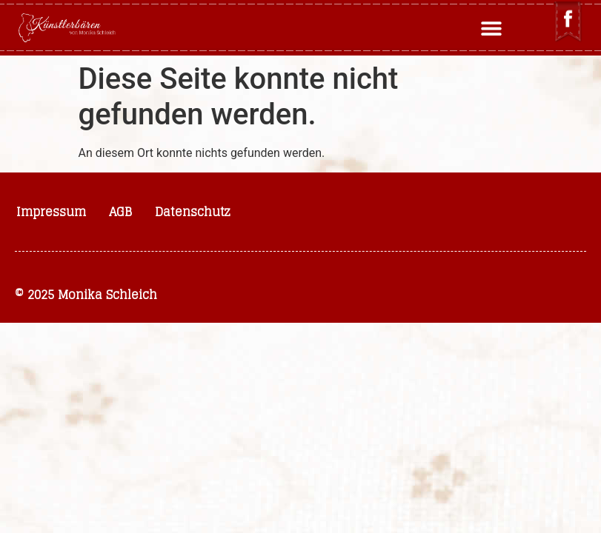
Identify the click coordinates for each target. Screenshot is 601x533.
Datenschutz (192, 211)
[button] (491, 27)
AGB (120, 211)
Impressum (51, 211)
